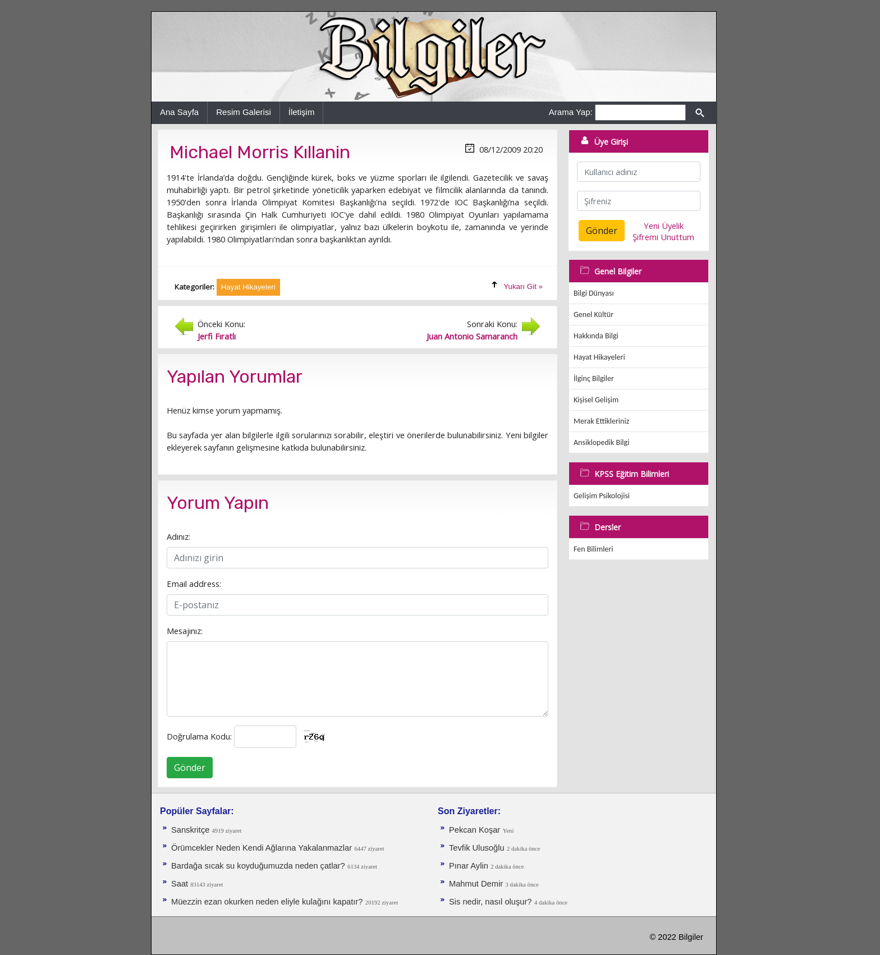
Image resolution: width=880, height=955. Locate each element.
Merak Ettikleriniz (601, 421)
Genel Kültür (593, 314)
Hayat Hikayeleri (599, 357)
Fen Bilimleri (593, 549)
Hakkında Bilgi (596, 336)
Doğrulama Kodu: (199, 736)
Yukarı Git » (523, 286)
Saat (180, 883)
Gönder (189, 767)
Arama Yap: (571, 112)
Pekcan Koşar (474, 829)
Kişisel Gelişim (596, 400)
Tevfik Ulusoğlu (477, 847)
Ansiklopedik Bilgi (601, 442)
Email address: (194, 583)
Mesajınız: (185, 630)
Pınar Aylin (468, 865)
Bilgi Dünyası (594, 293)
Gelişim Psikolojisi (602, 496)
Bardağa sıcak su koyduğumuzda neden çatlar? (258, 865)
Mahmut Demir (476, 883)
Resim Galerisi (243, 112)
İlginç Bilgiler (594, 378)
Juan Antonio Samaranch (472, 336)
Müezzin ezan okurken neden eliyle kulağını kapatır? (267, 901)
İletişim (301, 112)
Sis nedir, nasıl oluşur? (490, 901)
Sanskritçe (191, 829)
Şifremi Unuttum (663, 236)
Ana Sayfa (179, 112)
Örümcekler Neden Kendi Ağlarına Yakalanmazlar (261, 847)
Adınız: (178, 536)
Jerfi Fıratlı (217, 336)
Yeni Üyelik (664, 225)
